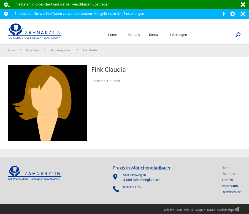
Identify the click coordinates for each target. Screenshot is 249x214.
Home (226, 168)
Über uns (228, 174)
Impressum (229, 186)
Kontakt (227, 180)
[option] (47, 103)
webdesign (225, 210)
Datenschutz (231, 192)
